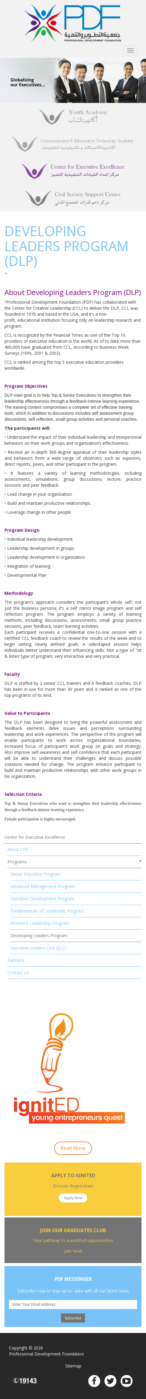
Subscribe (73, 1318)
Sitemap (73, 1366)
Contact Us (18, 972)
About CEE (17, 849)
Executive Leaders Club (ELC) (38, 948)
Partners (15, 960)
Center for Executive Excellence (34, 837)
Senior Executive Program (35, 874)
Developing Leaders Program (38, 935)
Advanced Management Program (42, 886)
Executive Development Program (42, 898)
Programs (17, 862)
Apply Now (73, 1197)
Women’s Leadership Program (39, 923)
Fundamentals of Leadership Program (47, 911)
